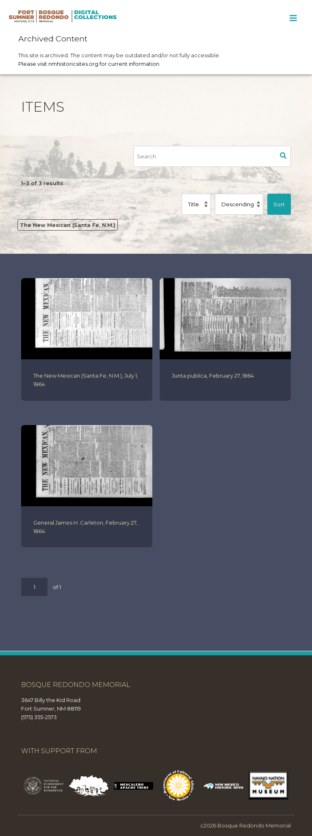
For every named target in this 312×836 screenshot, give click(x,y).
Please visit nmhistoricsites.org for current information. (89, 63)
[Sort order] (239, 204)
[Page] (34, 587)
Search (283, 156)
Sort (279, 204)
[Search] (204, 156)
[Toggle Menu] (293, 18)
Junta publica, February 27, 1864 (213, 375)
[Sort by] (196, 204)
